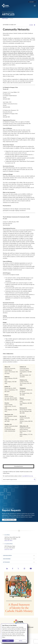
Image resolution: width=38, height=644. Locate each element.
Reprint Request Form (9, 519)
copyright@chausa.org (27, 476)
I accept (8, 640)
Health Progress (5, 18)
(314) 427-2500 (8, 549)
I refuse (20, 640)
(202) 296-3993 (8, 540)
